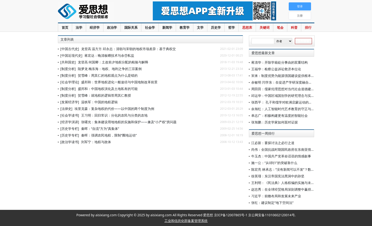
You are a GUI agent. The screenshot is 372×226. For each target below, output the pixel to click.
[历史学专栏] (69, 128)
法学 (79, 27)
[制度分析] (68, 68)
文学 (200, 27)
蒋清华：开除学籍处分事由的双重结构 (279, 62)
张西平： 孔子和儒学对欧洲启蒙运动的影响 (283, 102)
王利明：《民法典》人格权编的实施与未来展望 (286, 182)
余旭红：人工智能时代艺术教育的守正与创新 (284, 109)
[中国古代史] (69, 49)
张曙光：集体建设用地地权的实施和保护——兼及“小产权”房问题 (129, 122)
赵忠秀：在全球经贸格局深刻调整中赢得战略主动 (287, 189)
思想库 (247, 27)
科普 (294, 27)
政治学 (112, 27)
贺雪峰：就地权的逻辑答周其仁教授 (104, 95)
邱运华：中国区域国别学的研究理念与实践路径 (286, 95)
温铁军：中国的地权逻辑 (99, 102)
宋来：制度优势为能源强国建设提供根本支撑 (284, 75)
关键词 (265, 27)
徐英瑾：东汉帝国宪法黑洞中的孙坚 (277, 176)
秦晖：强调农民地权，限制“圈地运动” (109, 135)
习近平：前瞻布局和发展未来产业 (276, 196)
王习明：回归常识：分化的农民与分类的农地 (114, 115)
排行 (308, 27)
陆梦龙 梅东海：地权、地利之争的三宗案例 (110, 68)
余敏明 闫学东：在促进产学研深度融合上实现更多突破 (291, 82)
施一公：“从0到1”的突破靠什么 (274, 162)
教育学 (185, 27)
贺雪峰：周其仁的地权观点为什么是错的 (108, 75)
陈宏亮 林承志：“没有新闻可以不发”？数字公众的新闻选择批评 (297, 169)
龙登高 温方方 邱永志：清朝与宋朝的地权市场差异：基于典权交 (128, 49)
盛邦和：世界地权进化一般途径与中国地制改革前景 (119, 82)
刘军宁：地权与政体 (96, 142)
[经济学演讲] (69, 122)
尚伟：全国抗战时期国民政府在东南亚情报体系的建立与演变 (296, 149)
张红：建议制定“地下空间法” (272, 202)
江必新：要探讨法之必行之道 (272, 143)
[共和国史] (68, 62)
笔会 (280, 27)
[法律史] (66, 108)
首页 (65, 27)
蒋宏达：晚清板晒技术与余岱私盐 (109, 55)
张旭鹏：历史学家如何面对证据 (274, 122)
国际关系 (131, 27)
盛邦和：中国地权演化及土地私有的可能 (108, 88)
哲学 (231, 27)
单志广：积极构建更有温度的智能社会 (279, 115)
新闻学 (167, 27)
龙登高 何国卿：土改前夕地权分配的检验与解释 (113, 62)
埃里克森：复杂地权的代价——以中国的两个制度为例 (114, 108)
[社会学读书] (69, 115)
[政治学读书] (69, 142)
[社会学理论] (69, 82)
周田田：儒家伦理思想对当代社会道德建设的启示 (287, 89)
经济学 (95, 27)
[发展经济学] (69, 102)
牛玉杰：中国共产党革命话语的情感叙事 (281, 156)
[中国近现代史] (71, 55)
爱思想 (96, 11)
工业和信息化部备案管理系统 (186, 220)
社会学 (150, 27)
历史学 (216, 27)
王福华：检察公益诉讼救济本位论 (276, 69)
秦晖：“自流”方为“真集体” (100, 128)
